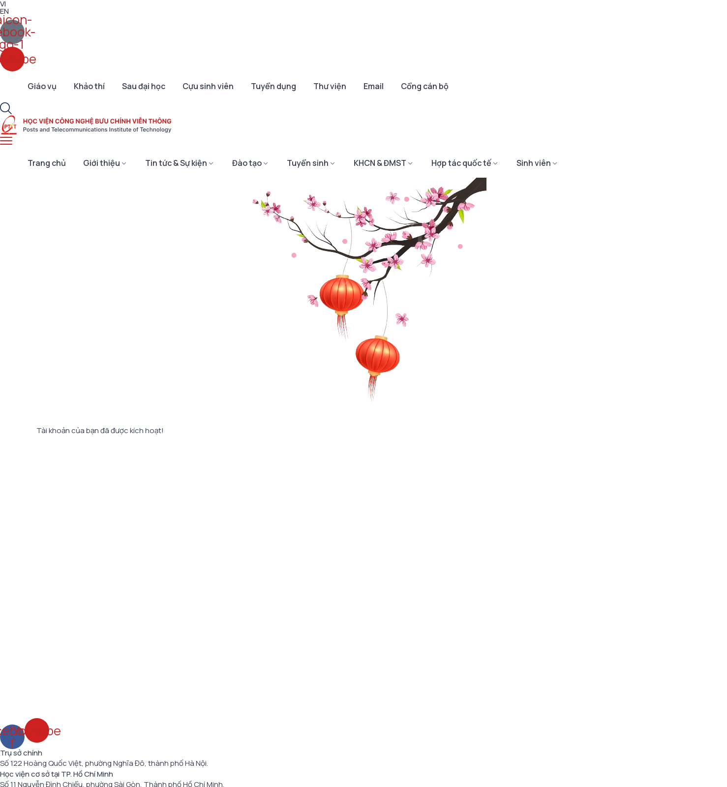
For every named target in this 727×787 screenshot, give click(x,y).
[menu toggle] (6, 141)
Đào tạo (247, 162)
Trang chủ (47, 162)
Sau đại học (143, 86)
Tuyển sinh (308, 162)
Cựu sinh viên (208, 86)
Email (374, 86)
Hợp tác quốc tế (461, 162)
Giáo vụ (42, 86)
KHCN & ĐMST (380, 162)
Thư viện (329, 86)
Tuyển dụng (273, 86)
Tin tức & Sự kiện (176, 162)
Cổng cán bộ (425, 86)
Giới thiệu (101, 162)
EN (4, 11)
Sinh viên (533, 162)
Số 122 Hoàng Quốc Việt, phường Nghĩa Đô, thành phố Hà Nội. (104, 763)
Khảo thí (89, 86)
